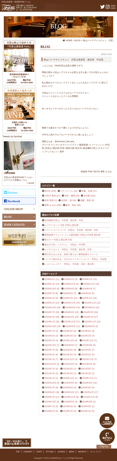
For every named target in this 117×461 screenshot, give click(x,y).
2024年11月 (90, 303)
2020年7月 (50, 387)
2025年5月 (86, 293)
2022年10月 (50, 345)
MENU (71, 452)
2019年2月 (68, 411)
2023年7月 (50, 331)
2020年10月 (50, 383)
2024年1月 (50, 321)
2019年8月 (87, 401)
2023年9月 (70, 326)
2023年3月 (68, 335)
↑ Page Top (103, 446)
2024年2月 (88, 317)
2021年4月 (50, 373)
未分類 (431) (89, 195)
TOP (18, 452)
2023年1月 (50, 340)
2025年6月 (68, 293)
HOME (68, 40)
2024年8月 (90, 307)
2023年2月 (86, 335)
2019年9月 (69, 401)
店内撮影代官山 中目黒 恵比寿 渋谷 (64, 220)
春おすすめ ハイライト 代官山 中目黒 (65, 244)
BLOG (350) (50, 191)
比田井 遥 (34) (68, 200)
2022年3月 (68, 354)
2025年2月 (87, 298)
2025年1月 (50, 303)
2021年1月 (50, 378)
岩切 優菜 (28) (72, 195)
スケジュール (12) (68, 191)
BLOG (78, 40)
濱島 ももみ (106, 171)
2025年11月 (89, 284)
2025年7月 (50, 293)
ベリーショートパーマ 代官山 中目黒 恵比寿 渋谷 (71, 230)
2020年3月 (69, 392)
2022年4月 (50, 354)
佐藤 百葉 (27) (89, 191)
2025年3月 (68, 298)
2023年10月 (50, 326)
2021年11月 (88, 359)
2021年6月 (68, 368)
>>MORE (30, 183)
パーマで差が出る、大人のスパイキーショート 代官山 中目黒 (75, 259)
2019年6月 (68, 406)
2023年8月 (90, 326)
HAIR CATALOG (14, 225)
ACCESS (61, 452)
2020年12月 (68, 378)
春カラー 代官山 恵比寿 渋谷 (58, 239)
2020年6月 (68, 387)
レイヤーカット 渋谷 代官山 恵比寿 (61, 225)
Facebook (12, 201)
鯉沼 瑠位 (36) (73, 205)
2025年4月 (50, 298)
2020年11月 (88, 378)
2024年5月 (88, 312)
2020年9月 (69, 383)
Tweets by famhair (12, 136)
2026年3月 (69, 279)
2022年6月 (68, 350)
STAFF (39, 452)
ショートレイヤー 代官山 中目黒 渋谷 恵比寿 (69, 264)
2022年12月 (68, 340)
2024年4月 (50, 317)
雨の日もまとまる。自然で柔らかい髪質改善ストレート (71, 254)
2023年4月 (50, 335)
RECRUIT (82, 452)
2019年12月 (69, 397)
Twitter (11, 193)
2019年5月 (86, 406)
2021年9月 (69, 364)
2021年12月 (68, 359)
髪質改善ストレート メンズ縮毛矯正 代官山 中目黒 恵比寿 (72, 235)
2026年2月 (87, 279)
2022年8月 (87, 345)
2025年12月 (69, 284)
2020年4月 (50, 392)
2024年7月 (50, 312)
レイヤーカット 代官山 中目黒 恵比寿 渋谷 (68, 249)
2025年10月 (50, 288)
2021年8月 (87, 364)
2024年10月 (50, 307)
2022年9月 (69, 345)
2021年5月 (86, 368)
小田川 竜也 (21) (52, 195)
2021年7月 (50, 368)
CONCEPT (27, 452)
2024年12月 (69, 303)
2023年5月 (86, 331)
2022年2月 (86, 354)
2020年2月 (88, 392)
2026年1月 (50, 284)
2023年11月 (90, 321)
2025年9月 (69, 288)
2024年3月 (69, 317)
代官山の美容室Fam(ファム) (55, 458)
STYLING (50, 452)
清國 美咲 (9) (87, 200)
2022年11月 (88, 340)
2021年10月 (50, 364)
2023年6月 (68, 331)
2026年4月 (50, 279)
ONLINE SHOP (13, 209)
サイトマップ (95, 452)
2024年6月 (69, 312)
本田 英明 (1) (51, 200)
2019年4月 (50, 411)
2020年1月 (50, 397)
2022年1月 (50, 359)
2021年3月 (68, 373)
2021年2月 (86, 373)
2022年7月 (50, 350)
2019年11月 (89, 397)
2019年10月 (50, 401)
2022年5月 (86, 350)
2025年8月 (87, 288)
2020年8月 (87, 383)
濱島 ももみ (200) (53, 205)
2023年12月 (69, 321)
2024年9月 (70, 307)
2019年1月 (86, 411)
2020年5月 (86, 387)
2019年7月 (50, 406)
